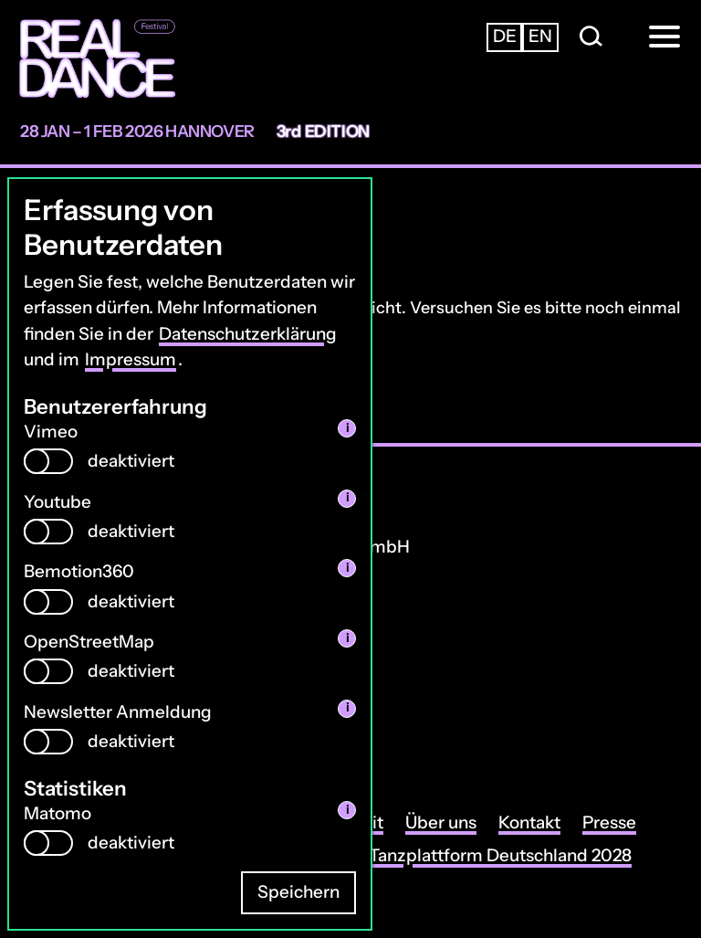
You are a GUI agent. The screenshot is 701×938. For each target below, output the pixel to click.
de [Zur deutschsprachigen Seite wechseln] (505, 36)
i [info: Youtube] (347, 497)
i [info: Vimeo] (347, 428)
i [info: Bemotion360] (347, 567)
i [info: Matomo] (347, 810)
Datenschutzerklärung (248, 333)
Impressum (130, 359)
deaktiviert (131, 460)
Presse (609, 822)
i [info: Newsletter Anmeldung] (347, 707)
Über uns (440, 822)
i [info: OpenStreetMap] (347, 638)
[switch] (48, 461)
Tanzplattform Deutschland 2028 (500, 855)
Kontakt (529, 822)
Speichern (298, 891)
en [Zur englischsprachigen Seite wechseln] (540, 36)
